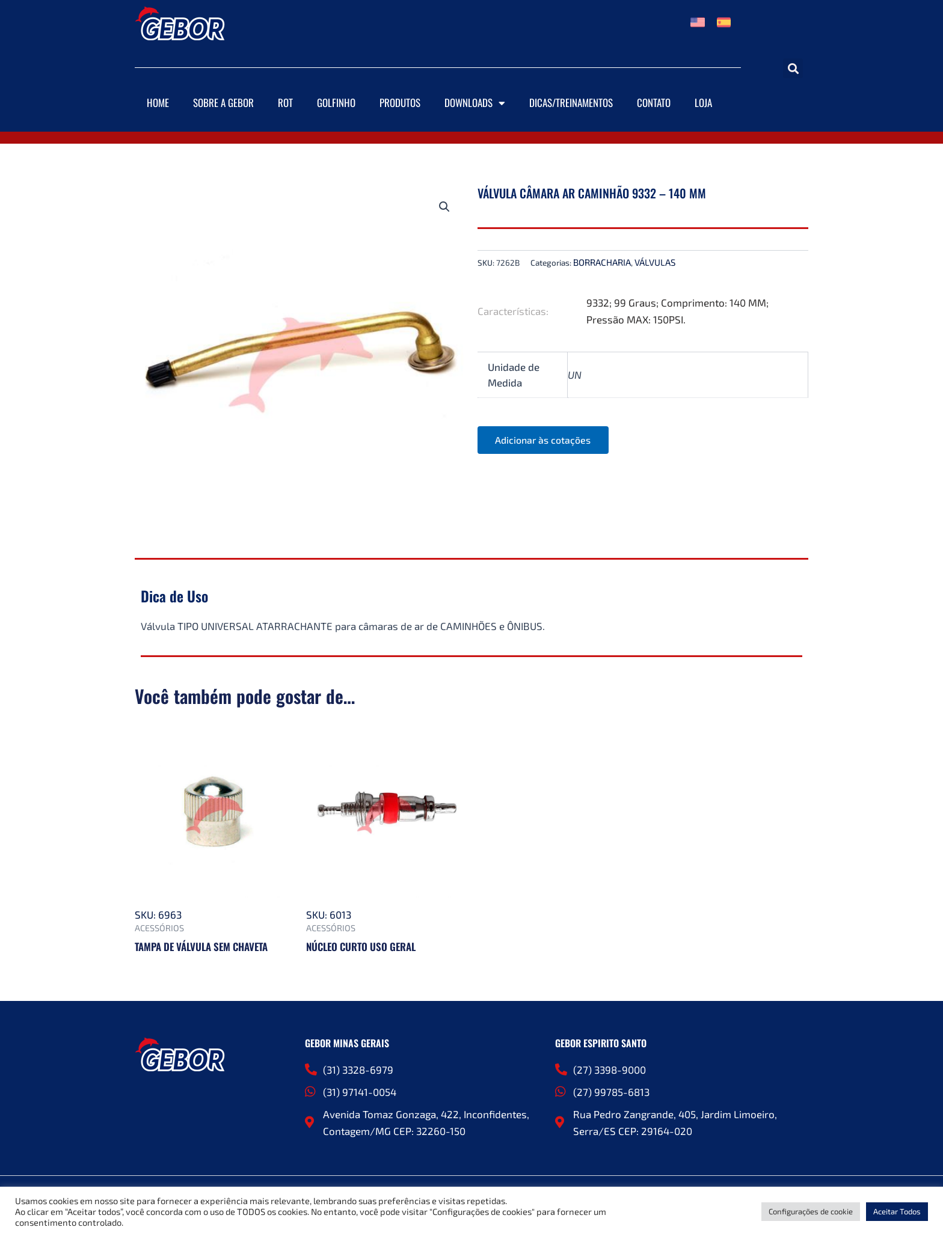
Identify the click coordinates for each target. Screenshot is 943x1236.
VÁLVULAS (654, 262)
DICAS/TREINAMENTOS (571, 102)
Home (158, 102)
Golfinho (336, 102)
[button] (793, 68)
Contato (654, 102)
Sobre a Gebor (223, 102)
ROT (285, 102)
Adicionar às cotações (544, 439)
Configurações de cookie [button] (811, 1211)
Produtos (399, 102)
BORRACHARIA (602, 262)
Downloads (474, 103)
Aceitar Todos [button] (897, 1211)
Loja (703, 102)
